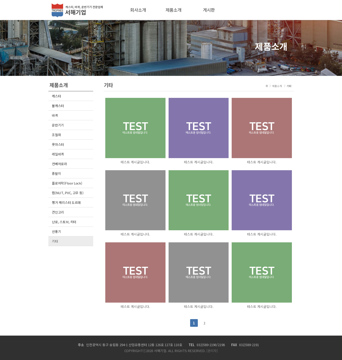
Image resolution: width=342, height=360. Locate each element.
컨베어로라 (59, 163)
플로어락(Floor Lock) (67, 183)
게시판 (209, 10)
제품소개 (173, 10)
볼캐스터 (58, 105)
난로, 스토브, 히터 (64, 221)
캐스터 (56, 96)
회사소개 (138, 10)
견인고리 (58, 212)
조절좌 (56, 134)
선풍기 (56, 231)
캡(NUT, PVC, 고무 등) (67, 192)
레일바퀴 (58, 154)
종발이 (56, 173)
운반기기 (58, 125)
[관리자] (212, 350)
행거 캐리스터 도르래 (66, 202)
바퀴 (55, 115)
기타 (55, 241)
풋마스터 (58, 144)
